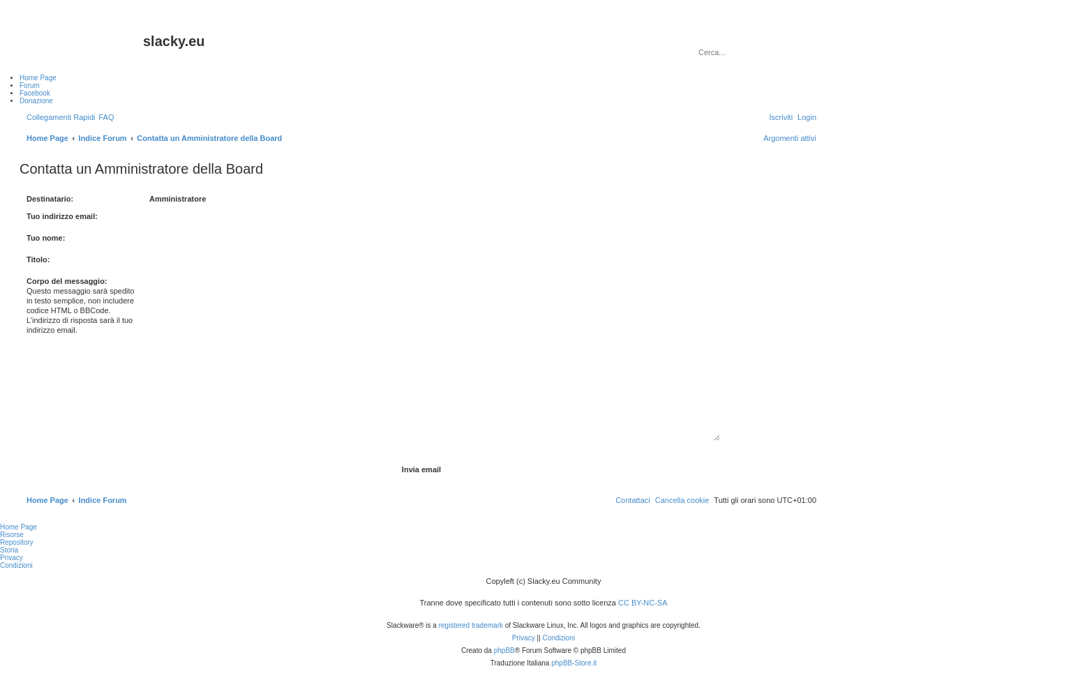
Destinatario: (50, 199)
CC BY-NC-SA (643, 603)
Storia (9, 550)
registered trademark (471, 625)
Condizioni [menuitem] (16, 565)
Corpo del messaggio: (67, 281)
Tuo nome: (46, 238)
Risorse (12, 535)
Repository (16, 542)
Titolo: (38, 259)
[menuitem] (106, 117)
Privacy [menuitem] (11, 558)
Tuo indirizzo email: (62, 216)
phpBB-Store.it (574, 663)
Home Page (18, 527)
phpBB (504, 650)
